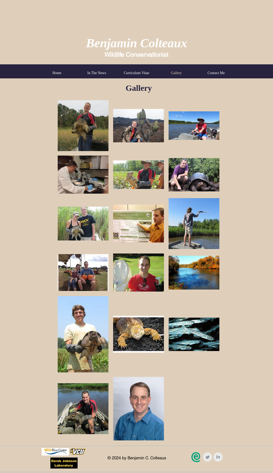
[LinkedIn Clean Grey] (218, 457)
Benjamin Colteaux (136, 43)
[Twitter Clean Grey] (207, 457)
